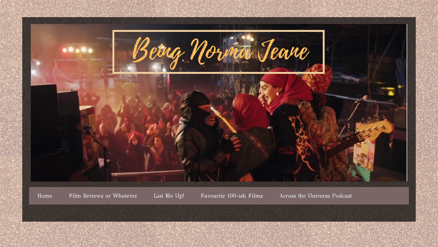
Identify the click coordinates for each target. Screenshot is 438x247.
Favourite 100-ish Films (232, 196)
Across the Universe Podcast (315, 196)
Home (44, 196)
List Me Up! (169, 196)
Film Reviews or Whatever (103, 196)
